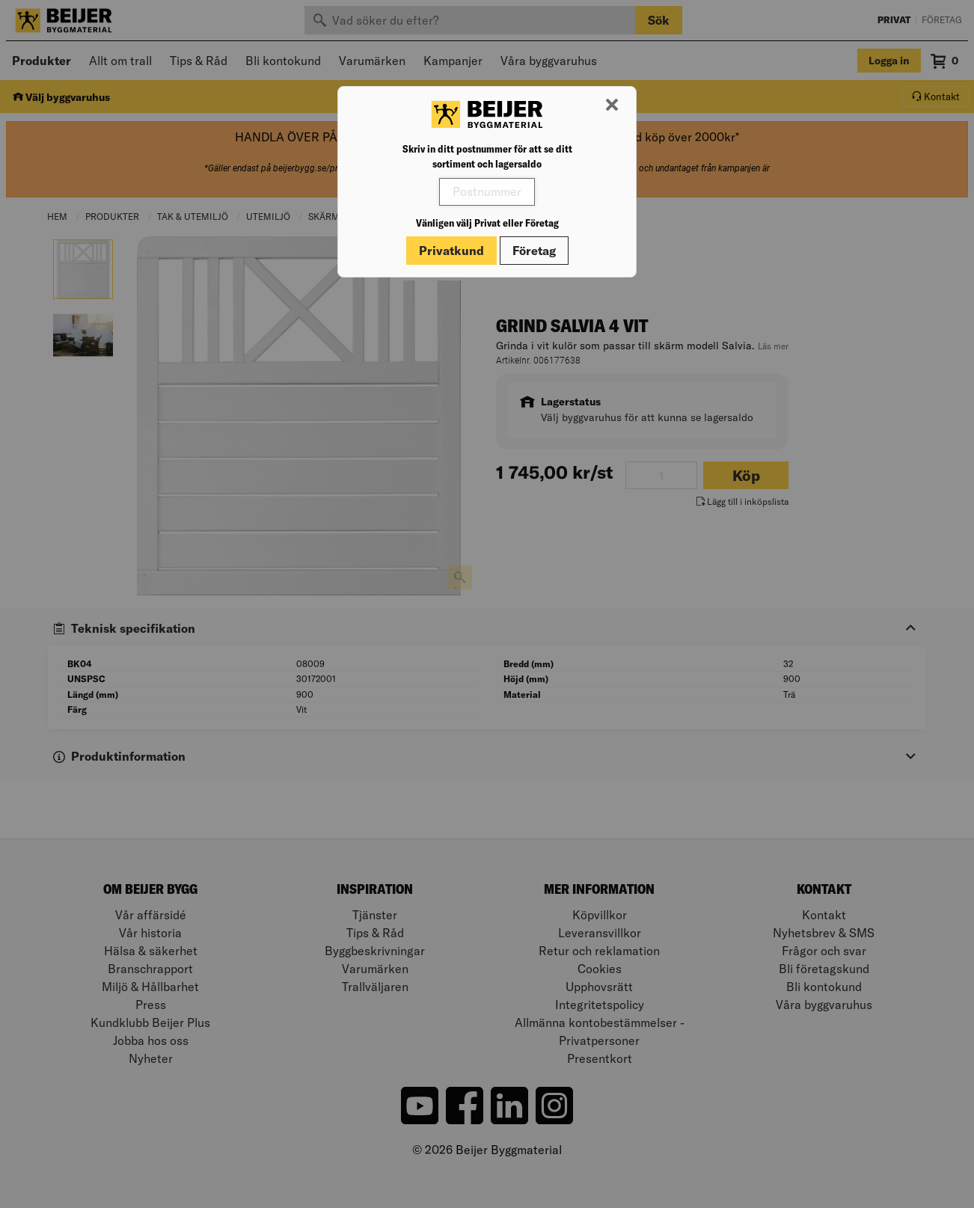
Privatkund (451, 250)
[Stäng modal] (612, 105)
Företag (534, 250)
